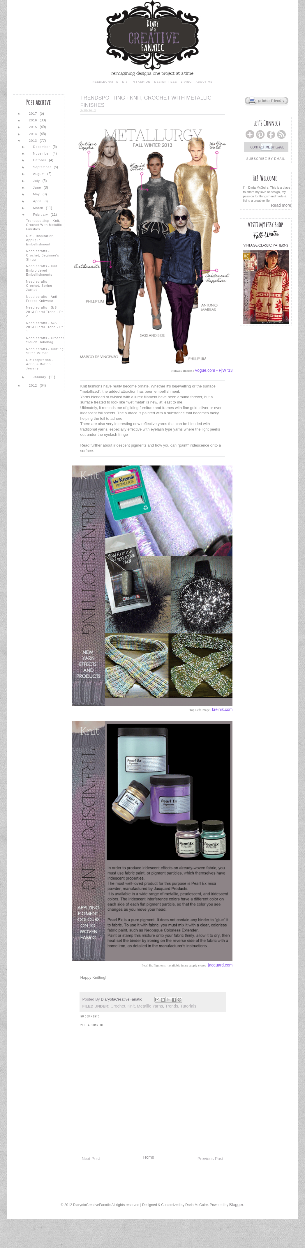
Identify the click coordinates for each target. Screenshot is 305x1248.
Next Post (91, 1158)
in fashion (141, 81)
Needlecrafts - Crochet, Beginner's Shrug (42, 255)
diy (125, 81)
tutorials (188, 1006)
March (39, 208)
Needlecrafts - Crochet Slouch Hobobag (45, 340)
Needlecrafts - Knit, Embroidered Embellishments (42, 270)
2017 (33, 113)
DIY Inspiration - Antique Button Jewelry (39, 364)
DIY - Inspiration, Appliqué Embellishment (40, 240)
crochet (117, 1006)
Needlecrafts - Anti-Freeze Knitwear (42, 298)
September (42, 167)
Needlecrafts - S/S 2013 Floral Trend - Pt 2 (44, 312)
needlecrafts (105, 81)
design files (165, 81)
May (37, 194)
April (37, 201)
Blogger (236, 1204)
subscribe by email (265, 158)
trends (171, 1006)
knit (131, 1006)
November (42, 153)
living (186, 81)
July (37, 181)
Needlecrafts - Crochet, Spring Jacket (39, 286)
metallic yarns (150, 1006)
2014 (33, 134)
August (39, 174)
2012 (33, 385)
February (41, 214)
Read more (281, 205)
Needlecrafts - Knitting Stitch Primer (45, 351)
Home (148, 1157)
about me (204, 81)
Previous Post (210, 1158)
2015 (33, 127)
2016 (33, 120)
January (40, 377)
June (37, 187)
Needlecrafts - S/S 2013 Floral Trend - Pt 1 (44, 327)
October (40, 160)
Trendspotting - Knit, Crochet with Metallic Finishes (44, 225)
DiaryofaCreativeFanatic (122, 999)
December (42, 146)
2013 (33, 140)
